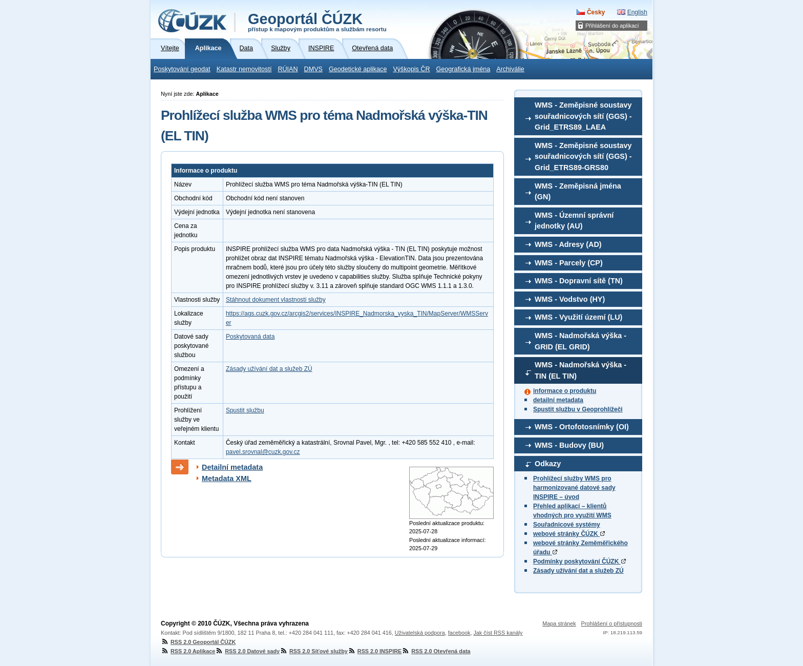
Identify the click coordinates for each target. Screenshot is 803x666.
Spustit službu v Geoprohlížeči (578, 409)
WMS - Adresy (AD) (568, 244)
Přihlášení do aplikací (612, 26)
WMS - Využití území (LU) (578, 317)
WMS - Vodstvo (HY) (570, 299)
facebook (459, 633)
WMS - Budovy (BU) (569, 445)
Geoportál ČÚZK (317, 21)
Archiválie (510, 69)
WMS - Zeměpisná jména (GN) (578, 191)
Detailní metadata (232, 467)
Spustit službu (245, 410)
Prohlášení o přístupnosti (611, 623)
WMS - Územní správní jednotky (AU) (574, 221)
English (637, 12)
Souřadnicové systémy (566, 524)
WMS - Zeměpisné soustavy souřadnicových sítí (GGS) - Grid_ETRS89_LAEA (583, 116)
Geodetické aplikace (358, 69)
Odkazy (548, 464)
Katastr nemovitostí (244, 69)
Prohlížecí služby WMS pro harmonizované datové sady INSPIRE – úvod (574, 488)
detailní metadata (558, 400)
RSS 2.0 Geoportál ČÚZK (198, 642)
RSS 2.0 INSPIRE (375, 651)
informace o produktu (564, 390)
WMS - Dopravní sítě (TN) (579, 281)
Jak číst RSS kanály (497, 633)
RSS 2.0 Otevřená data (436, 651)
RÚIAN (288, 69)
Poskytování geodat (182, 69)
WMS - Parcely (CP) (569, 263)
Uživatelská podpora (420, 633)
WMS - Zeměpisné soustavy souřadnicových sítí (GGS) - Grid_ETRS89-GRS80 (583, 156)
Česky (596, 12)
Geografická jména (463, 69)
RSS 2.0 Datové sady (247, 651)
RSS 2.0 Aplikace (188, 651)
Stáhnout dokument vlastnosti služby (276, 299)
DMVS (313, 69)
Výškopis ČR (411, 69)
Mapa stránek (559, 623)
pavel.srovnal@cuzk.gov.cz (263, 451)
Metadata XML (226, 478)
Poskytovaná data (250, 336)
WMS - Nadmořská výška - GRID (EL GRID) (580, 341)
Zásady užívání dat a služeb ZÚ (578, 570)
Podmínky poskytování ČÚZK (579, 561)
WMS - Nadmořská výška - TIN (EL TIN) (580, 370)
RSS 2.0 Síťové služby (314, 651)
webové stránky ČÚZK (569, 533)
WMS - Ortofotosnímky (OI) (582, 427)
